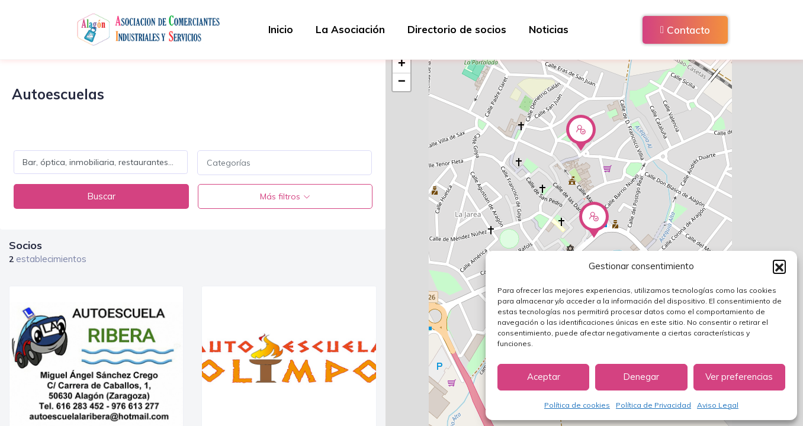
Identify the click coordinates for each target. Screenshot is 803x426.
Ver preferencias (739, 376)
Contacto (685, 30)
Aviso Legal (717, 405)
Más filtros (280, 196)
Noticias (550, 29)
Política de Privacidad (653, 405)
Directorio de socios (457, 29)
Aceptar (543, 376)
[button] (779, 266)
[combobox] (284, 162)
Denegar (641, 376)
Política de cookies (577, 405)
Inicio (278, 29)
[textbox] (284, 163)
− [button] (402, 82)
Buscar (101, 196)
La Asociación (349, 29)
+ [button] (402, 64)
